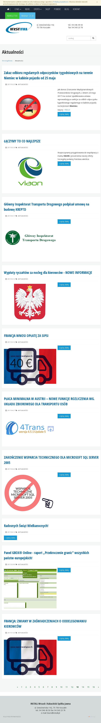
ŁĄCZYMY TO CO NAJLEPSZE (22, 141)
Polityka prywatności (12, 717)
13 (77, 687)
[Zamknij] (97, 2)
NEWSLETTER (12, 15)
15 (88, 687)
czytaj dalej (64, 114)
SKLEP (47, 9)
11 (67, 687)
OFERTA (37, 9)
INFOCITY (92, 717)
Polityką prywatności (61, 2)
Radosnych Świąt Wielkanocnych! (26, 525)
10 (61, 687)
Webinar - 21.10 (27, 15)
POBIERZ (57, 9)
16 (94, 687)
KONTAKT (76, 9)
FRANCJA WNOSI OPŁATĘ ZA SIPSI (26, 335)
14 (83, 687)
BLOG (67, 9)
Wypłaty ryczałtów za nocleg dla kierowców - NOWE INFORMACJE (48, 272)
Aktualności (23, 84)
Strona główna (7, 61)
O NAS (18, 9)
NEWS (27, 9)
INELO (67, 110)
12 (72, 687)
